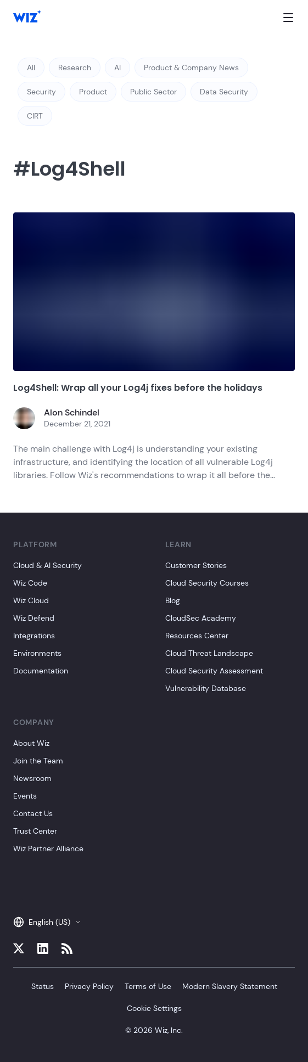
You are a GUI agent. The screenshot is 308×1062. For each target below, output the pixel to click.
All (31, 67)
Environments (37, 653)
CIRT (35, 116)
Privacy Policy (89, 986)
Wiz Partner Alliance (48, 848)
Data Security (224, 92)
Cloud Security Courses (207, 583)
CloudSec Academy (200, 618)
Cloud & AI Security (47, 565)
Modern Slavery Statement (229, 986)
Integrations (34, 635)
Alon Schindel (71, 412)
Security (41, 92)
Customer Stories (196, 565)
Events (25, 796)
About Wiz (31, 743)
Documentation (40, 671)
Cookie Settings (154, 1008)
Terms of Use (148, 986)
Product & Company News (191, 67)
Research (74, 67)
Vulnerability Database (205, 688)
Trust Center (35, 831)
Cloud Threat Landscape (209, 653)
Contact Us (33, 813)
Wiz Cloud (31, 600)
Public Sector (153, 92)
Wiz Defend (33, 618)
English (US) (47, 922)
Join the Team (38, 761)
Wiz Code (30, 583)
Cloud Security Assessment (214, 671)
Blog (172, 600)
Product (93, 92)
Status (42, 986)
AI (117, 67)
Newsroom (32, 778)
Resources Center (196, 635)
